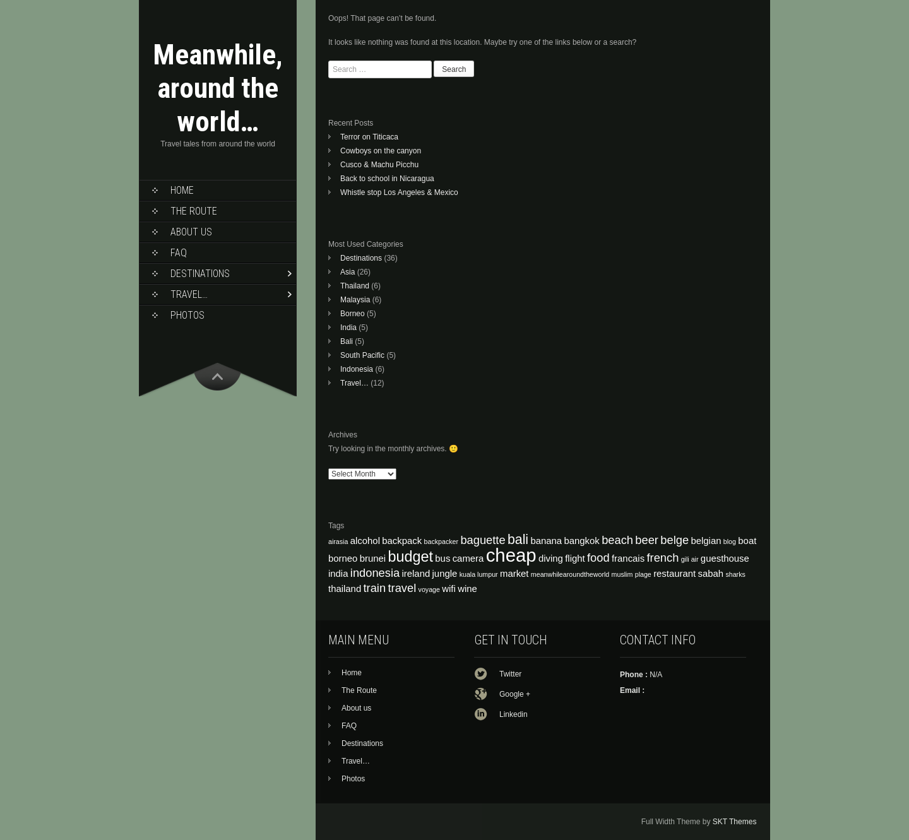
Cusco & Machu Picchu (379, 164)
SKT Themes (735, 821)
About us (191, 232)
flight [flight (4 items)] (575, 558)
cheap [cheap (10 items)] (511, 555)
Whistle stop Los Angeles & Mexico (399, 192)
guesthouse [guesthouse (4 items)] (725, 558)
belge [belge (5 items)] (674, 540)
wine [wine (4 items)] (467, 589)
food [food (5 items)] (598, 557)
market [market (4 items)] (514, 574)
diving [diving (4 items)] (550, 558)
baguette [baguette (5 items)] (482, 540)
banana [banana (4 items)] (546, 541)
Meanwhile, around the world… (218, 88)
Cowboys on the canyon (380, 150)
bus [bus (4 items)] (442, 558)
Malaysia (355, 299)
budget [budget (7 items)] (410, 556)
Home (182, 190)
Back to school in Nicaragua (387, 178)
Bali (346, 341)
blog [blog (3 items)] (729, 541)
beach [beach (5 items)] (617, 540)
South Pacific (362, 355)
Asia (347, 272)
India (348, 327)
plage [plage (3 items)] (643, 574)
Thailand (354, 285)
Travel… (189, 294)
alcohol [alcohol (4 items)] (365, 541)
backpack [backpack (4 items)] (402, 541)
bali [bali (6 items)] (518, 539)
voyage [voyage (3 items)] (429, 589)
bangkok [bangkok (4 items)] (581, 541)
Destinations (200, 274)
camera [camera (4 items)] (468, 558)
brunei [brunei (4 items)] (373, 558)
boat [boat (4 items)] (747, 541)
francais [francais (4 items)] (628, 558)
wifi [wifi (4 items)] (449, 589)
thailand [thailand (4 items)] (344, 589)
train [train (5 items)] (375, 588)
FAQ (178, 253)
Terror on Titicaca (369, 137)
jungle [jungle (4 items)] (445, 574)
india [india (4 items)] (338, 574)
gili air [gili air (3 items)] (690, 559)
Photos (187, 315)
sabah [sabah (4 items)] (711, 574)
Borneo (352, 313)
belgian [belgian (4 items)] (706, 541)
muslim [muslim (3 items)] (622, 574)
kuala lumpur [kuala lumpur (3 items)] (479, 574)
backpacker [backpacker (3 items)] (441, 541)
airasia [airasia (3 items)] (338, 541)
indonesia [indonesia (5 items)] (375, 572)
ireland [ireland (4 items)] (416, 574)
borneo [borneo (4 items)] (342, 558)
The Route (193, 211)
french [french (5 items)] (662, 557)
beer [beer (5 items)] (646, 540)
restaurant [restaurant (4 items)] (674, 574)
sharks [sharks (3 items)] (735, 574)
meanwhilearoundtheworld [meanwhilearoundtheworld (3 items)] (570, 574)
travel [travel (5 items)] (402, 588)
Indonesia (356, 369)
